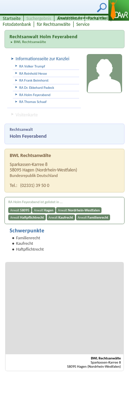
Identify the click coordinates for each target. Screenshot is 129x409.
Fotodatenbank (17, 24)
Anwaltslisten (69, 18)
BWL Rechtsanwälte (30, 42)
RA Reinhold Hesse (33, 73)
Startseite (12, 18)
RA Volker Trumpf (32, 66)
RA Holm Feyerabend (35, 95)
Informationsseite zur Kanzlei (42, 59)
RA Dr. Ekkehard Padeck (36, 87)
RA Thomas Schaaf (32, 101)
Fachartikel (98, 18)
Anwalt (20, 210)
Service (83, 24)
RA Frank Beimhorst (34, 80)
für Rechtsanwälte (54, 24)
